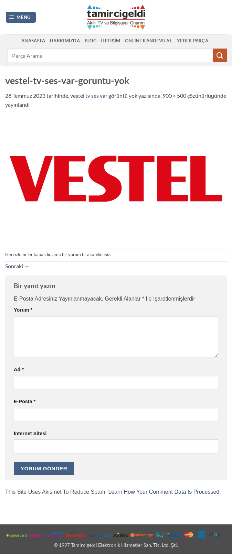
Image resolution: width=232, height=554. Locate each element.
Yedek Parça (192, 40)
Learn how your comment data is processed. (164, 492)
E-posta (24, 401)
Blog (90, 40)
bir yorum (71, 254)
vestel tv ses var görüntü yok (103, 95)
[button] (21, 17)
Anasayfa (33, 40)
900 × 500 (174, 95)
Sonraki (17, 266)
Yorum (23, 310)
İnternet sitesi (30, 433)
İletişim (110, 40)
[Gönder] (220, 55)
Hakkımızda (65, 40)
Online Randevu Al (148, 40)
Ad (19, 369)
